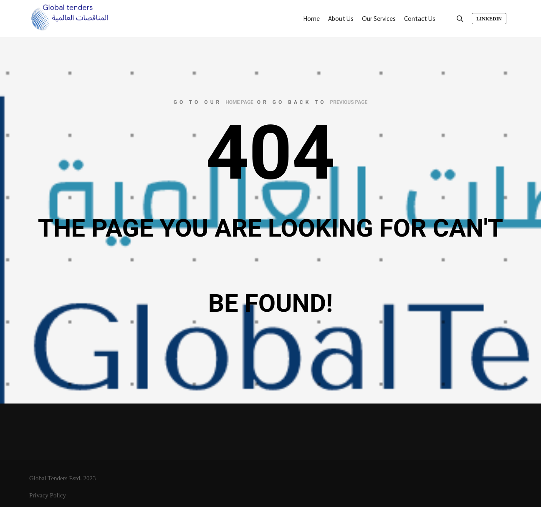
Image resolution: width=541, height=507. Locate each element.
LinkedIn (489, 19)
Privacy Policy (47, 495)
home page (239, 102)
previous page (349, 102)
